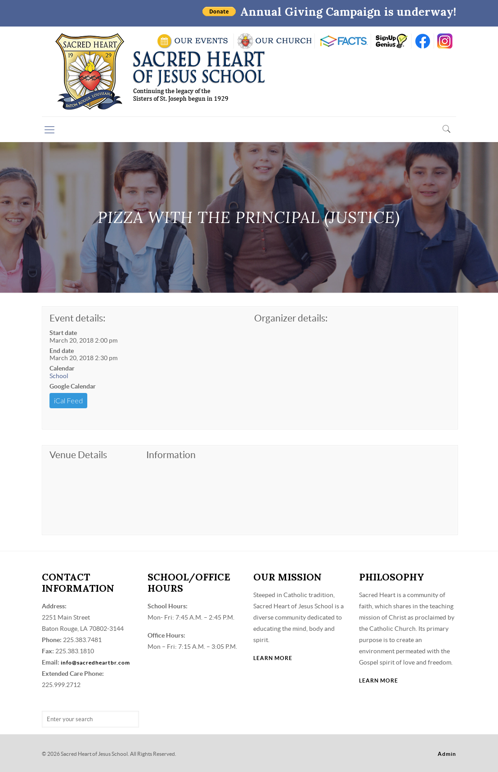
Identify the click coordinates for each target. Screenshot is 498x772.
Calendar (62, 368)
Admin (447, 754)
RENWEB (343, 41)
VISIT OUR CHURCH (274, 41)
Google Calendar (72, 386)
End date (61, 350)
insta (445, 41)
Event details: (77, 318)
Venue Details (78, 455)
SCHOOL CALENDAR (193, 41)
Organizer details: (291, 318)
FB (423, 41)
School (58, 375)
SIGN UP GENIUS (391, 41)
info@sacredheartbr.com (95, 662)
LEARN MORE (272, 658)
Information (171, 455)
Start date (63, 332)
